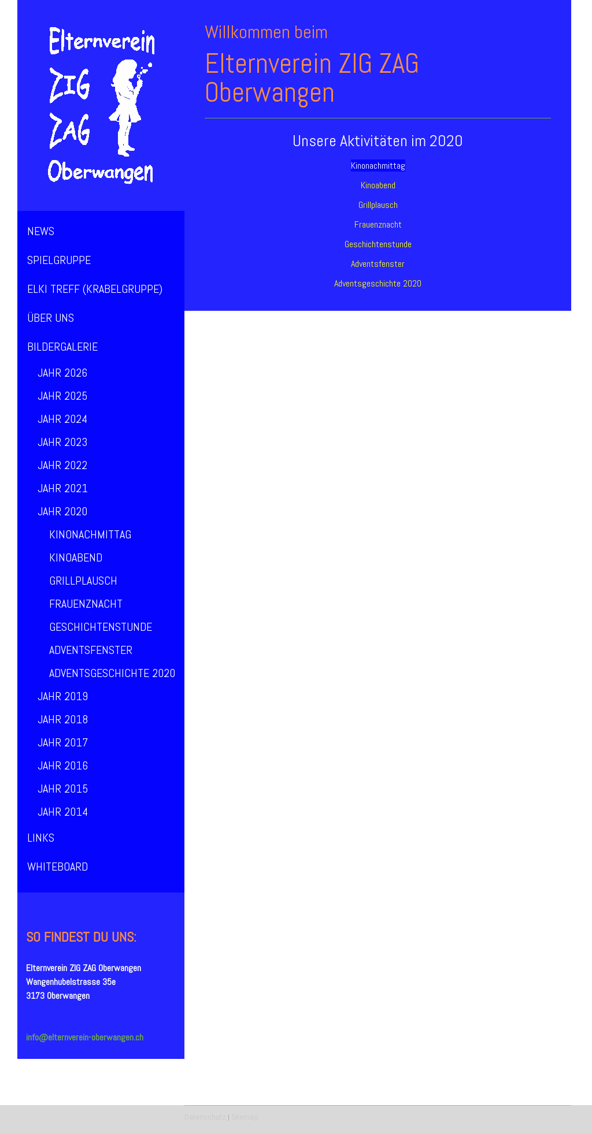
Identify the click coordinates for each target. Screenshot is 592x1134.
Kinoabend (75, 557)
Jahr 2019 (63, 696)
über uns (50, 317)
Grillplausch (83, 580)
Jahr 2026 (62, 372)
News (40, 231)
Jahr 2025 (62, 395)
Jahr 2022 (62, 465)
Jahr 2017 (63, 742)
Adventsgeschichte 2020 (112, 673)
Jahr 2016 (63, 765)
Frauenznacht (86, 603)
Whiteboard (57, 866)
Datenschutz (205, 1117)
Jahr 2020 (62, 511)
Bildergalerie (62, 346)
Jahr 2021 (63, 488)
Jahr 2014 (63, 811)
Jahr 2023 (62, 441)
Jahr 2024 (62, 418)
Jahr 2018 (63, 719)
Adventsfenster (90, 649)
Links (40, 837)
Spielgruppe (59, 259)
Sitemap (244, 1117)
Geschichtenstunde (100, 626)
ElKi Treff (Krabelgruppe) (94, 288)
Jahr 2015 (63, 788)
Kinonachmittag (90, 534)
